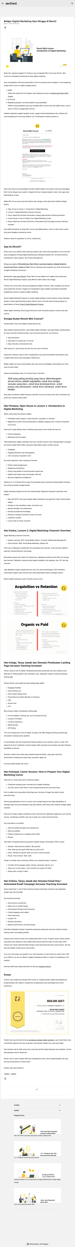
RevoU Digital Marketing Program (32, 304)
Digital (7, 1074)
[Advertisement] (37, 1224)
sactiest (11, 3)
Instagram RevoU (45, 966)
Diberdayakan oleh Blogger (37, 1244)
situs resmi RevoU (19, 276)
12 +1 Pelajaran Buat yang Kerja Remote (26, 1157)
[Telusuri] (72, 3)
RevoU (13, 1074)
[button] (5, 27)
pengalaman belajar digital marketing (41, 1040)
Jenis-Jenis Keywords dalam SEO (24, 1204)
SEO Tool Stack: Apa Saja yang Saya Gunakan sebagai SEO (32, 1135)
